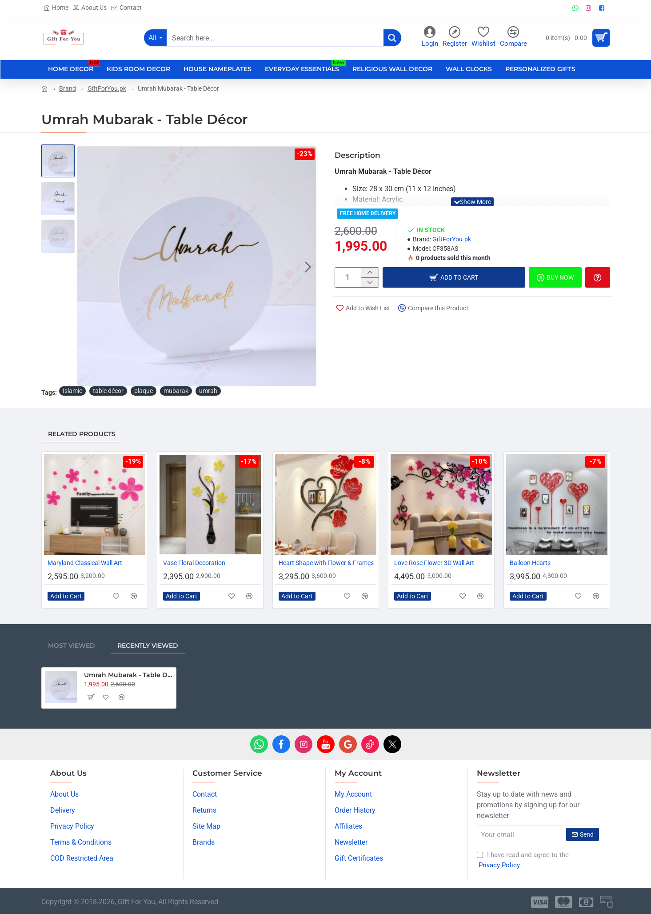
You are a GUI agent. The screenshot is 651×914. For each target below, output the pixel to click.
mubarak (176, 390)
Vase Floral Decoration (194, 562)
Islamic (72, 390)
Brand (67, 88)
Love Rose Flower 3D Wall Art (434, 562)
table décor (108, 390)
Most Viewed (71, 645)
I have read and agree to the (523, 860)
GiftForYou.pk (107, 88)
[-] (369, 282)
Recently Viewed (147, 645)
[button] (308, 266)
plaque (143, 390)
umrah (208, 390)
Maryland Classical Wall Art (85, 562)
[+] (369, 272)
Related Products (82, 434)
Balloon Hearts (530, 562)
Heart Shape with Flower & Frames (326, 562)
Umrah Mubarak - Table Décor (128, 675)
